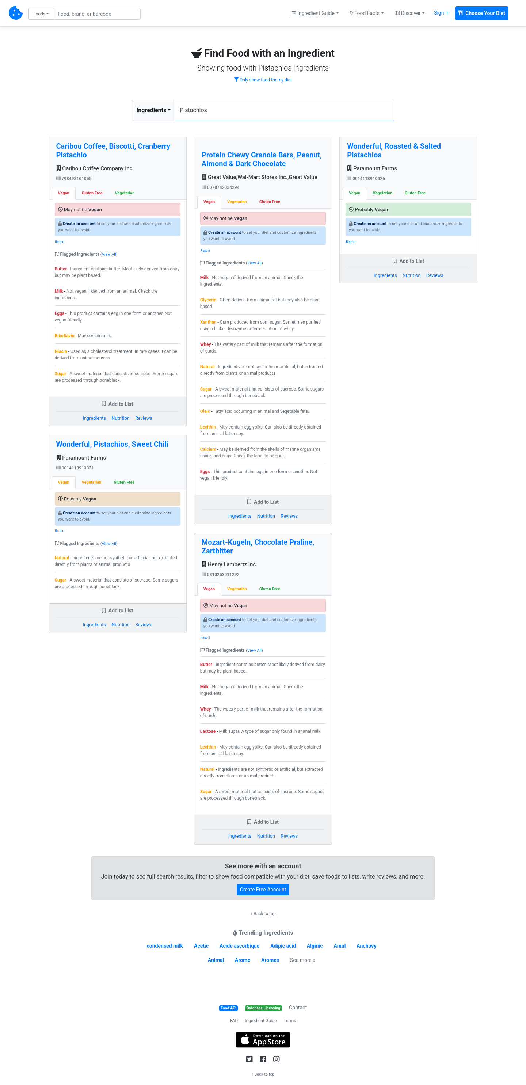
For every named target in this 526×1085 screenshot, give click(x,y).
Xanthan (208, 322)
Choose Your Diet (481, 13)
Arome (242, 960)
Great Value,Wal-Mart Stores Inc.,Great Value (259, 177)
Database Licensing (263, 1008)
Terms (290, 1020)
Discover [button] (408, 13)
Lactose (208, 731)
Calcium (208, 449)
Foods (39, 13)
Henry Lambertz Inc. (230, 564)
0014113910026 (366, 178)
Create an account (79, 223)
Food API (228, 1008)
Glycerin (208, 299)
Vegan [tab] (63, 193)
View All (109, 254)
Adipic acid (283, 946)
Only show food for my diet (263, 80)
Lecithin (208, 427)
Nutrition (120, 418)
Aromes (270, 960)
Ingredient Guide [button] (313, 13)
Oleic (205, 411)
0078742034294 (221, 187)
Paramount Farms (81, 457)
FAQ (234, 1020)
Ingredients (152, 110)
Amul (340, 946)
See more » (302, 960)
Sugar (60, 373)
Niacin (61, 351)
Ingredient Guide (261, 1020)
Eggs (60, 313)
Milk (59, 291)
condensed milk (165, 946)
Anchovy (366, 946)
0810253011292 (221, 574)
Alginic (315, 946)
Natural (62, 557)
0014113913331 (75, 468)
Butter (61, 268)
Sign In (441, 13)
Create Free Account (263, 889)
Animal (216, 960)
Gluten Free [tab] (92, 193)
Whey (205, 344)
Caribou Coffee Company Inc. (95, 168)
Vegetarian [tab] (125, 193)
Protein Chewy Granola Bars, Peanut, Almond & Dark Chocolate (262, 159)
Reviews (143, 418)
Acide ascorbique (239, 946)
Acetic (201, 946)
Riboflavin (65, 335)
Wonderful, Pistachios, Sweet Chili (112, 444)
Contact (298, 1007)
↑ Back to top (262, 913)
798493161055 (74, 178)
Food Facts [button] (365, 13)
